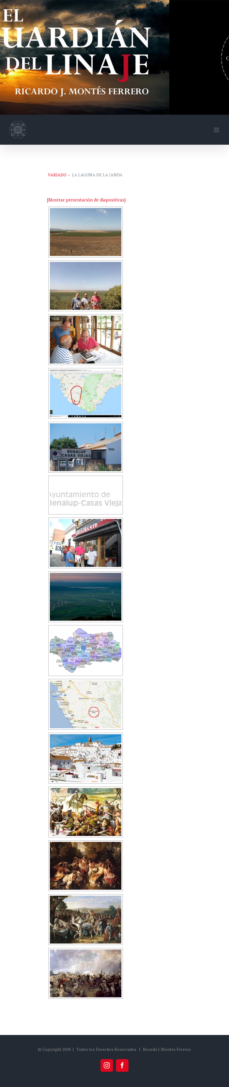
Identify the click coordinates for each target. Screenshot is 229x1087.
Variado (57, 175)
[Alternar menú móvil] (217, 130)
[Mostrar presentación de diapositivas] (86, 200)
